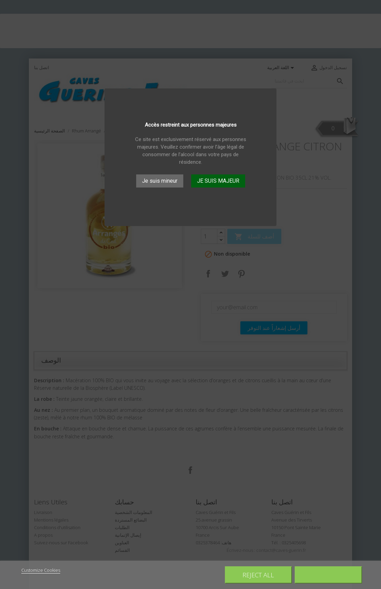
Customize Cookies (40, 570)
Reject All (258, 574)
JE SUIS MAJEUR (218, 181)
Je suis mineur (159, 181)
